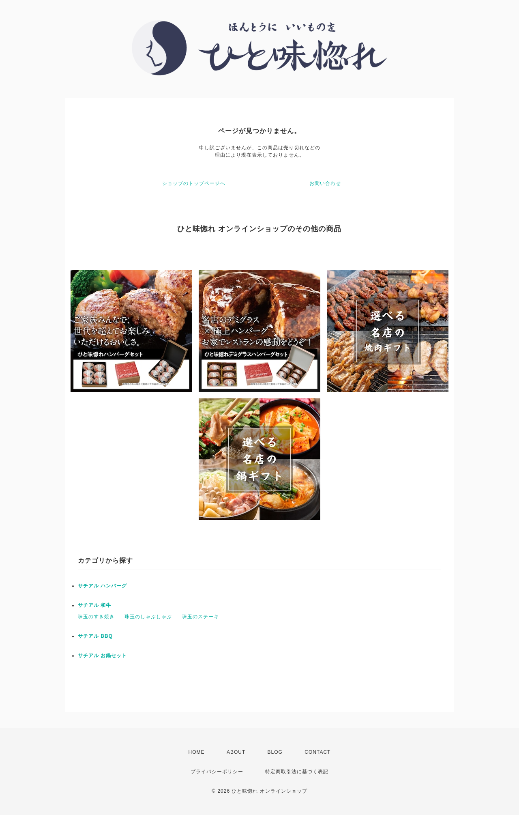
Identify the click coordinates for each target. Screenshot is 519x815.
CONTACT (317, 752)
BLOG (275, 752)
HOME (197, 752)
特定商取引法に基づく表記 (296, 771)
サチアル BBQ (95, 636)
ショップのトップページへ (193, 183)
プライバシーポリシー (217, 771)
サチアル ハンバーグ (102, 586)
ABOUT (236, 752)
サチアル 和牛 (94, 605)
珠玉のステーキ (200, 616)
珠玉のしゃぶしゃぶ (148, 616)
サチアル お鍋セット (102, 655)
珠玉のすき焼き (96, 616)
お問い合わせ (325, 183)
